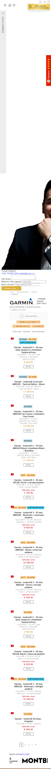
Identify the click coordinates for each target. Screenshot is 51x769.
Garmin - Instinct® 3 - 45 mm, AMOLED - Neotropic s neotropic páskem (28, 516)
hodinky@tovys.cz (26, 273)
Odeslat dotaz (10, 289)
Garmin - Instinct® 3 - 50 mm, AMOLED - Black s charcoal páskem (28, 550)
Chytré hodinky (22, 293)
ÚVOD (10, 5)
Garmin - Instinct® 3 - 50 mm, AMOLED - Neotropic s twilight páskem (28, 687)
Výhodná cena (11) (23, 327)
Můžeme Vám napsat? (11, 282)
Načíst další (24, 755)
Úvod (12, 293)
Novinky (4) (38, 327)
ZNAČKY (14, 5)
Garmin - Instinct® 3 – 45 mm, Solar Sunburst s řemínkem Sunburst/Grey (28, 350)
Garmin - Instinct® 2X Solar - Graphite (28, 720)
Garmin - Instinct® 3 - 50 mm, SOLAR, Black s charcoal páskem (29, 653)
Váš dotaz (6, 280)
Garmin (34, 293)
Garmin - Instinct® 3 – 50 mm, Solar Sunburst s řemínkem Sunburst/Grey (28, 620)
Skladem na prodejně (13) (29, 323)
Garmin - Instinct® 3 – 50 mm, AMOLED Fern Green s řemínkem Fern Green (28, 415)
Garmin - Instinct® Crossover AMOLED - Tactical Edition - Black (28, 383)
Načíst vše (14, 755)
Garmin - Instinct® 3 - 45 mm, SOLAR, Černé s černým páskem (28, 482)
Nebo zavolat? (8, 285)
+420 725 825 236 (9, 273)
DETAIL (28, 368)
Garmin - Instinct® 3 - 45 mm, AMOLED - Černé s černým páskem (28, 585)
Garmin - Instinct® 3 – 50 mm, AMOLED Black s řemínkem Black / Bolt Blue (28, 449)
